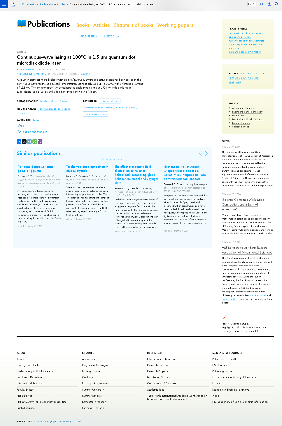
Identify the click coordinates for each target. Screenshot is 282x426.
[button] (103, 159)
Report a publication (87, 35)
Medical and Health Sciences (247, 119)
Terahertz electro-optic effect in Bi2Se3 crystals (87, 169)
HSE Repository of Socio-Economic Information (240, 401)
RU (249, 4)
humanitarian (235, 40)
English (36, 120)
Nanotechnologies (49, 101)
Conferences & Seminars (161, 383)
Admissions (88, 359)
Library (216, 383)
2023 (231, 78)
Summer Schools (91, 395)
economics (256, 33)
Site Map (77, 421)
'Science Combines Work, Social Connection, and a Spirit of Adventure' (243, 204)
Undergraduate (91, 371)
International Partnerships (32, 383)
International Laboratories (162, 359)
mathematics (255, 44)
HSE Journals (219, 365)
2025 (255, 73)
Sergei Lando (229, 299)
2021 (244, 78)
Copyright (50, 421)
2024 (261, 73)
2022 (237, 78)
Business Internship (93, 408)
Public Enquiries (25, 408)
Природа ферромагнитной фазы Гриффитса (36, 169)
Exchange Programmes (95, 383)
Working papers (175, 25)
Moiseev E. (41, 73)
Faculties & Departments (31, 377)
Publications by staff (224, 359)
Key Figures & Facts (28, 365)
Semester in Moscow (94, 401)
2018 (231, 81)
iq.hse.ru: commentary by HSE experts (234, 377)
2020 (250, 78)
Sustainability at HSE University (35, 371)
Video (215, 395)
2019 (256, 78)
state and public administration (245, 51)
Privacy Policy (64, 421)
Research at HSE (111, 35)
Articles (101, 25)
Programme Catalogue (95, 365)
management (240, 44)
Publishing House (222, 371)
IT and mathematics (253, 40)
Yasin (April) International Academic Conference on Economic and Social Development (177, 397)
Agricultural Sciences (243, 108)
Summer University (93, 389)
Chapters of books (133, 25)
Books (83, 25)
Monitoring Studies (158, 377)
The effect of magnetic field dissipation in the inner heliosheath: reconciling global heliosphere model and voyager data (136, 175)
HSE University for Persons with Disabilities (41, 401)
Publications (48, 23)
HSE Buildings (24, 395)
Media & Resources (227, 353)
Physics (63, 101)
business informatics (239, 33)
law (230, 44)
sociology (234, 48)
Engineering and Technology (247, 111)
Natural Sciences (241, 123)
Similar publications (39, 153)
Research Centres (157, 365)
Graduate (87, 377)
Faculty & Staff (25, 389)
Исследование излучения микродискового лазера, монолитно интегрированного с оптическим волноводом (185, 173)
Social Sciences (240, 126)
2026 (248, 73)
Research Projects (157, 371)
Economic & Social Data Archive (230, 389)
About (22, 353)
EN (254, 4)
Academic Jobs (155, 389)
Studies (88, 353)
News (226, 141)
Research (154, 353)
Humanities (238, 115)
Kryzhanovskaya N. (26, 73)
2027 (242, 73)
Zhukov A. (86, 73)
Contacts (38, 421)
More (238, 81)
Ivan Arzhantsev (258, 295)
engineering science (240, 36)
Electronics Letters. (26, 69)
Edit (272, 420)
